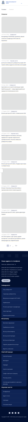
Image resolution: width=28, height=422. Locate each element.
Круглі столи (6, 396)
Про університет (7, 289)
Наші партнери (7, 311)
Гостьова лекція (7, 404)
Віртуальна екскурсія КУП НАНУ (11, 298)
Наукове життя (14, 61)
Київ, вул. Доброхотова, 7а (8, 264)
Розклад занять (7, 377)
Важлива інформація (8, 323)
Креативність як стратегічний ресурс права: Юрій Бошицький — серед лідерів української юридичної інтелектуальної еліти (13, 89)
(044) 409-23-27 (5, 272)
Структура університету (9, 294)
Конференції (6, 391)
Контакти (6, 280)
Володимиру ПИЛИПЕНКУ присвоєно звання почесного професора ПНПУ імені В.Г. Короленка (12, 38)
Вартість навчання (8, 348)
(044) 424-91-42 (5, 274)
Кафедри (5, 365)
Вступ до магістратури (9, 336)
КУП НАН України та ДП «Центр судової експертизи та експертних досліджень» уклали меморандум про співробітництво (13, 238)
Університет (13, 34)
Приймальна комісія (8, 327)
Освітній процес (7, 356)
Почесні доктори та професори (11, 307)
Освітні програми (8, 369)
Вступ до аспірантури (9, 340)
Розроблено (14, 419)
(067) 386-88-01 (5, 269)
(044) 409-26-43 (5, 267)
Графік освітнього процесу (10, 373)
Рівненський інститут (9, 315)
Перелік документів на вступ (11, 344)
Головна (3, 9)
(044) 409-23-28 (5, 276)
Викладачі (6, 360)
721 (16, 245)
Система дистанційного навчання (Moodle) (12, 383)
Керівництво (6, 302)
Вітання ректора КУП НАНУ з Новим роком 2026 (13, 113)
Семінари (5, 400)
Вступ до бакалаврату (9, 331)
